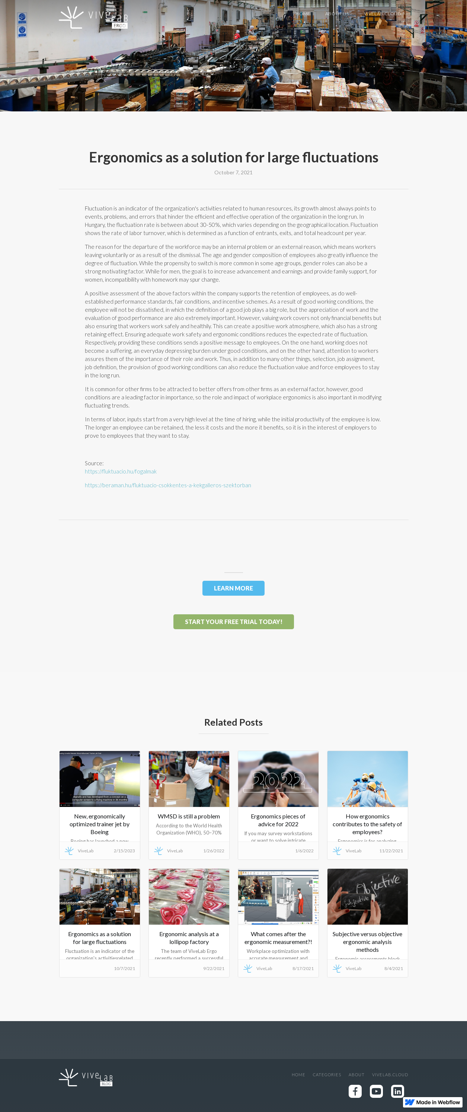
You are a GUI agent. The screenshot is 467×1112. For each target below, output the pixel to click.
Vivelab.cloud (382, 13)
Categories (327, 1074)
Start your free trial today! (233, 621)
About (357, 1074)
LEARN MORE (233, 588)
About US (337, 13)
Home (302, 13)
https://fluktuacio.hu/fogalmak (121, 471)
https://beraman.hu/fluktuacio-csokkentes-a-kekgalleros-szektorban (168, 485)
